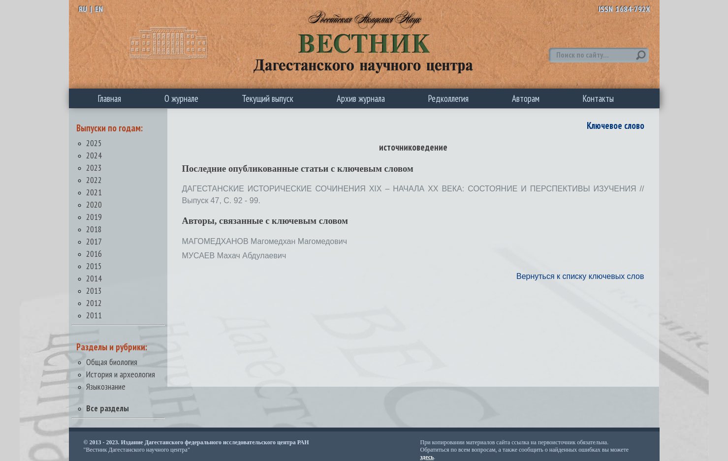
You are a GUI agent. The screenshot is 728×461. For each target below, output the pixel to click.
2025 (94, 143)
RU (83, 9)
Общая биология (111, 362)
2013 (94, 290)
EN (99, 9)
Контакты (598, 98)
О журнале (181, 98)
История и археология (120, 374)
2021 (94, 192)
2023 (94, 167)
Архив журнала (361, 98)
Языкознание (106, 386)
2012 (94, 302)
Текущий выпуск (267, 98)
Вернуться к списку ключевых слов (580, 276)
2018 (94, 229)
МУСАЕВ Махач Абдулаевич (234, 255)
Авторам (525, 98)
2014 (94, 278)
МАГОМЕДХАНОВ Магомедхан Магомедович (265, 241)
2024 (94, 155)
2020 (94, 204)
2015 (94, 266)
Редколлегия (448, 98)
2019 (94, 216)
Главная (109, 98)
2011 (94, 315)
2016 (94, 253)
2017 (94, 241)
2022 (94, 179)
